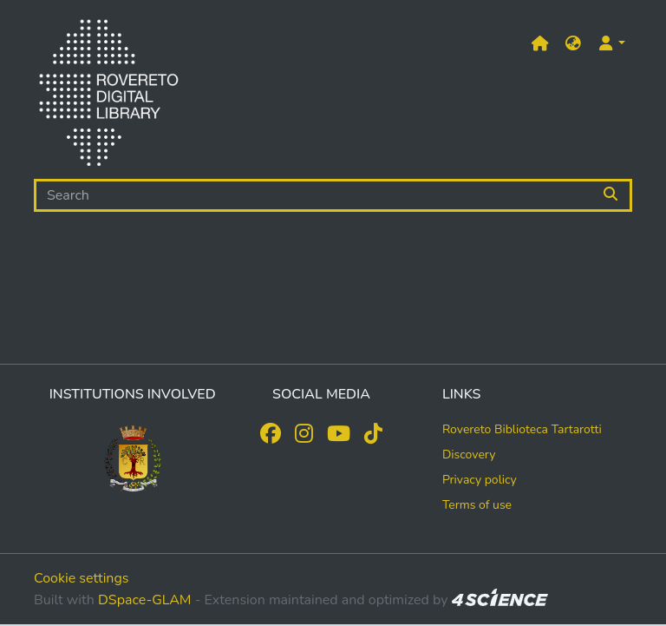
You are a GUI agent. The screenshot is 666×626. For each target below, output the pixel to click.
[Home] (108, 96)
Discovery (469, 454)
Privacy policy (479, 479)
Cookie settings (81, 578)
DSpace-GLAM (145, 600)
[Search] (313, 195)
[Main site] (540, 44)
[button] (573, 44)
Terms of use (477, 505)
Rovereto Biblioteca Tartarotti (522, 429)
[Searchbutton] (611, 195)
